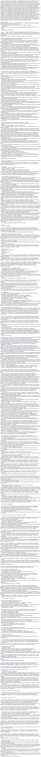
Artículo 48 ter (4, 672)
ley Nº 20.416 (15, 131)
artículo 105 (18, 662)
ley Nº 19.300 (20, 181)
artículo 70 (18, 690)
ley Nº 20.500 (31, 349)
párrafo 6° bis (12, 669)
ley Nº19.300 (31, 309)
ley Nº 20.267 (19, 525)
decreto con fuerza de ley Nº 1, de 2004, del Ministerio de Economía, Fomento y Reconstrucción (17, 342)
